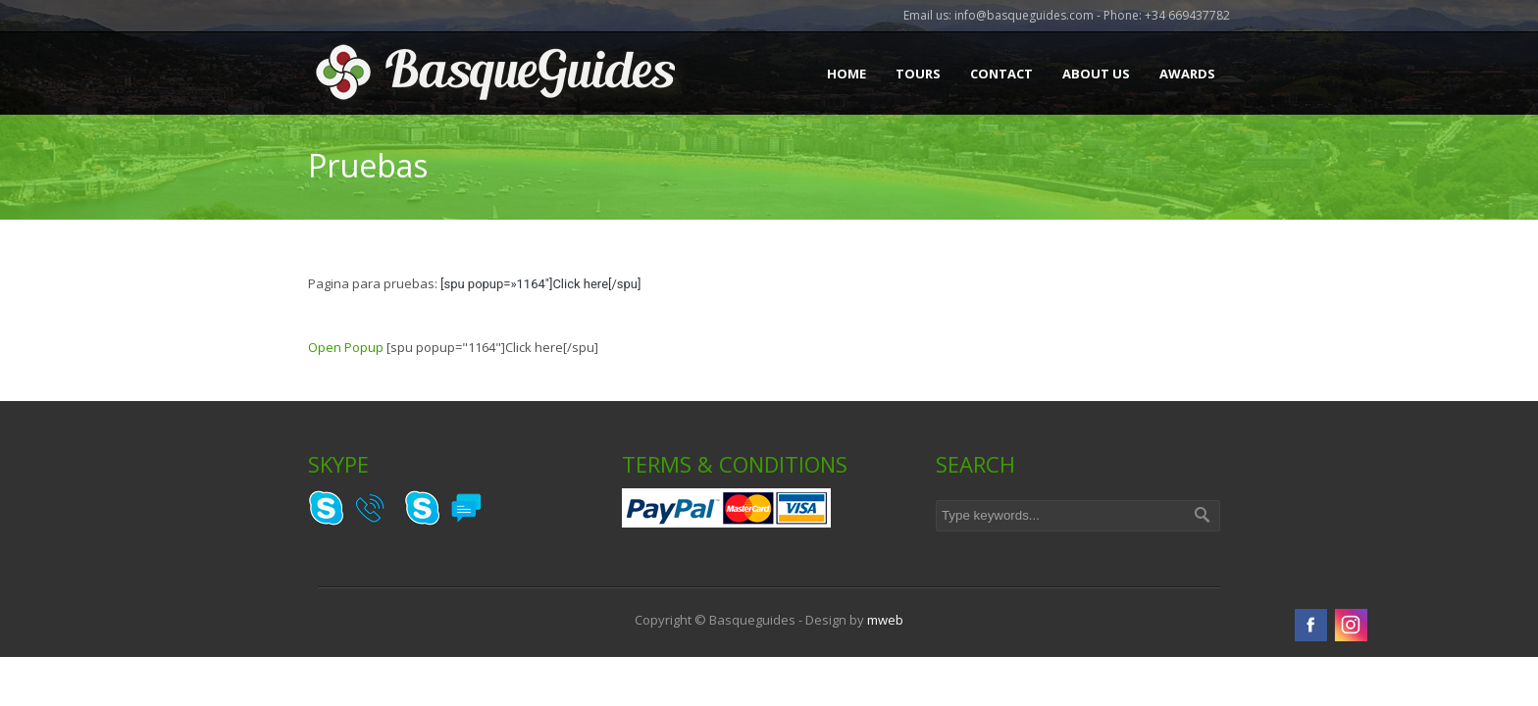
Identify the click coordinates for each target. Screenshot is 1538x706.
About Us (1096, 73)
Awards (1187, 73)
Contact (1001, 73)
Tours (918, 73)
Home (846, 73)
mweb (885, 620)
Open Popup (346, 347)
